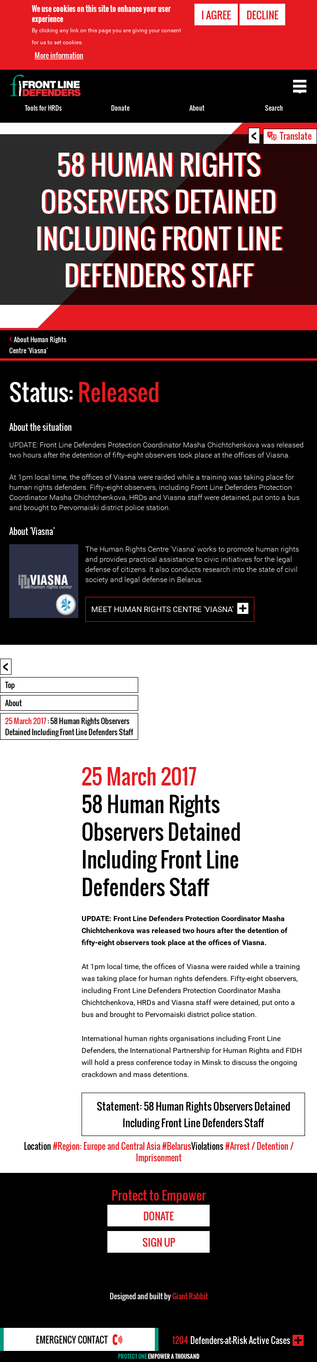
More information (59, 54)
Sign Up (158, 1242)
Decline (262, 14)
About (13, 702)
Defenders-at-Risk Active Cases (231, 1340)
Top (10, 684)
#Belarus (176, 1146)
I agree (216, 14)
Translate (296, 135)
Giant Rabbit (190, 1296)
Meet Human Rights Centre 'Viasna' (162, 608)
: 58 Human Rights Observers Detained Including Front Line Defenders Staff (69, 726)
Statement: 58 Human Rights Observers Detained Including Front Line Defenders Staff (193, 1114)
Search (274, 108)
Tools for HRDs (43, 108)
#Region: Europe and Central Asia (106, 1146)
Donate (120, 108)
